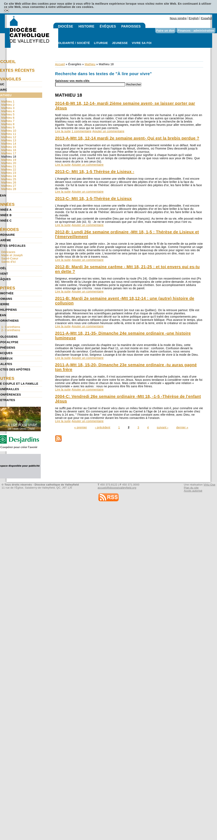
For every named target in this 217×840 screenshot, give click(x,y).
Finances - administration (196, 30)
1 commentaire (81, 131)
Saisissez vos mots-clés (72, 80)
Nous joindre (178, 18)
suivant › (162, 427)
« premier (80, 427)
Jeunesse (120, 43)
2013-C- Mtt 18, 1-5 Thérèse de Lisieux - (94, 171)
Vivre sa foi (141, 43)
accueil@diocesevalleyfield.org (117, 487)
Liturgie (101, 43)
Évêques (108, 26)
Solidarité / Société (73, 43)
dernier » (182, 427)
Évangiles (74, 64)
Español (206, 18)
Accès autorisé (193, 490)
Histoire (86, 26)
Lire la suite (63, 131)
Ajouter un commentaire (108, 131)
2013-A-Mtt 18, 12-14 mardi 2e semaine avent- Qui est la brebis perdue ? (127, 138)
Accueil (60, 64)
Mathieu (90, 64)
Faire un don (165, 30)
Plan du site (191, 487)
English (194, 18)
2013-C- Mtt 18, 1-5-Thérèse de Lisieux (93, 198)
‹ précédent (102, 427)
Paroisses (131, 26)
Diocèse (65, 26)
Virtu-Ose (209, 484)
